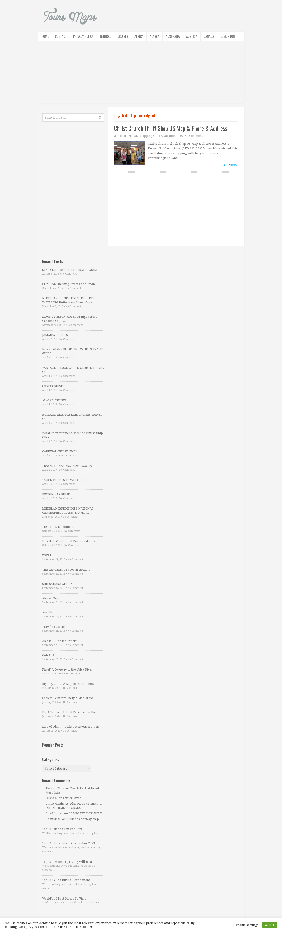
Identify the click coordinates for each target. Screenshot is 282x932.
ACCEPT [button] (269, 924)
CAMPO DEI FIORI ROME (85, 813)
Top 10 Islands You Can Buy (62, 829)
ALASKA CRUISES (54, 400)
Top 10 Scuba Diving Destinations (66, 880)
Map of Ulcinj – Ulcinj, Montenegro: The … (72, 726)
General (105, 36)
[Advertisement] (141, 74)
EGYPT (46, 555)
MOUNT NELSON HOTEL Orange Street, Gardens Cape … (70, 318)
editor (122, 135)
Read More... (229, 164)
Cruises (122, 36)
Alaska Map (50, 598)
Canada (209, 36)
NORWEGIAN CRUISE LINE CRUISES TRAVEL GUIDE (73, 351)
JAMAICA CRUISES (55, 335)
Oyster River (72, 798)
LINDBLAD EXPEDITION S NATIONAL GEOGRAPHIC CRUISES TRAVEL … (67, 510)
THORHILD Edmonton (57, 527)
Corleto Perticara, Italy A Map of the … (69, 698)
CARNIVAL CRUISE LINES (59, 451)
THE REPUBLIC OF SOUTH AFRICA (66, 569)
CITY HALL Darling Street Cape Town (68, 284)
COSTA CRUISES (53, 386)
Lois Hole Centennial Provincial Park (68, 541)
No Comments (194, 135)
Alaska (154, 36)
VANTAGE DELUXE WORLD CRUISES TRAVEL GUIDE (73, 370)
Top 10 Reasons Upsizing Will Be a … (69, 861)
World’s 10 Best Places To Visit (64, 898)
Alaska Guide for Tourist (59, 641)
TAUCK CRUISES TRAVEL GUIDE (64, 480)
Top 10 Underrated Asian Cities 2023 (68, 843)
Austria (191, 36)
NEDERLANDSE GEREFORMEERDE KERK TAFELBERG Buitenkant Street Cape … (69, 300)
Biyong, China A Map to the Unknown (69, 683)
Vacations (170, 135)
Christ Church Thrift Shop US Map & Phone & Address (170, 128)
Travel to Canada (54, 626)
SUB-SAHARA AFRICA (57, 584)
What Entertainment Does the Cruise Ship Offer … (72, 435)
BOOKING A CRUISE (56, 494)
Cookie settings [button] (247, 925)
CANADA (48, 655)
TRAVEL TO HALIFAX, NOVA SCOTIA (67, 465)
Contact (61, 36)
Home (45, 36)
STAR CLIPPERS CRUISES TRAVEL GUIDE (70, 269)
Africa (138, 36)
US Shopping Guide (148, 135)
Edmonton (227, 36)
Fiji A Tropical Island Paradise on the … (71, 712)
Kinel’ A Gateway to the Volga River (67, 669)
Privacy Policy (83, 36)
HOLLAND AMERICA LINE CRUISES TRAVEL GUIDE (72, 416)
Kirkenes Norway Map (83, 819)
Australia (173, 36)
